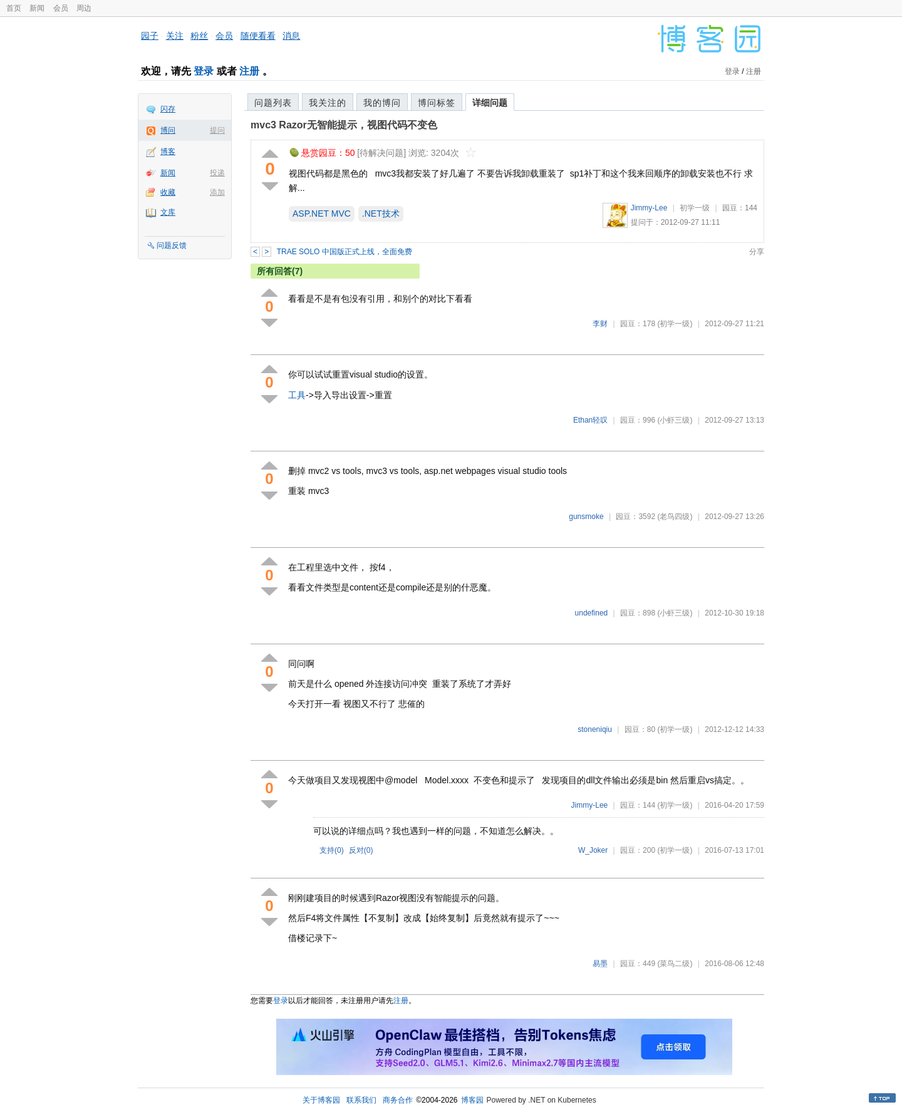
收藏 (167, 192)
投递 (217, 172)
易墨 (600, 963)
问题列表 (273, 103)
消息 (291, 36)
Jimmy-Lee (649, 207)
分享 (756, 251)
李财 (600, 323)
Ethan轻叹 (590, 420)
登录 (204, 71)
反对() (361, 850)
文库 (167, 212)
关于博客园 (321, 1100)
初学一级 (695, 207)
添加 (217, 192)
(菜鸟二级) (674, 963)
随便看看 (258, 36)
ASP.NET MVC (322, 214)
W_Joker (593, 850)
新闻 (36, 8)
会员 (60, 8)
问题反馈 (172, 245)
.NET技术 (381, 214)
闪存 (167, 109)
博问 (167, 130)
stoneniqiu (595, 729)
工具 (297, 395)
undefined (591, 613)
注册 (249, 71)
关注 (175, 36)
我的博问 (382, 103)
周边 (83, 8)
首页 (13, 8)
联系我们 (361, 1100)
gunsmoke (586, 516)
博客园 (472, 1100)
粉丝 (199, 36)
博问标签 (436, 103)
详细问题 (489, 103)
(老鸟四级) (674, 516)
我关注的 (327, 103)
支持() (331, 850)
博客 (167, 151)
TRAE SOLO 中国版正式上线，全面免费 (344, 251)
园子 (149, 36)
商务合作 (398, 1100)
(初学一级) (674, 323)
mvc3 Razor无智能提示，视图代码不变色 (344, 125)
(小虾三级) (674, 420)
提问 (217, 130)
